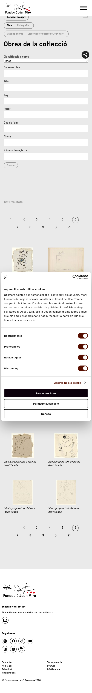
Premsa (51, 666)
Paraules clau (12, 67)
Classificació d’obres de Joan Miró (46, 34)
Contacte (7, 662)
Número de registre (15, 150)
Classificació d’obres (16, 56)
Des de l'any (11, 122)
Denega (46, 413)
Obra (9, 25)
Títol (6, 81)
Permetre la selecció (46, 403)
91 (69, 227)
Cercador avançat (16, 17)
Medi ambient (9, 673)
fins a (7, 136)
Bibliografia (22, 25)
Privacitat (7, 669)
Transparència (54, 662)
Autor (7, 108)
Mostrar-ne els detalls (67, 382)
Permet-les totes (46, 393)
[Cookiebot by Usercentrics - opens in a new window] (72, 277)
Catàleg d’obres (15, 34)
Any (6, 95)
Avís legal (7, 666)
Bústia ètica (53, 669)
